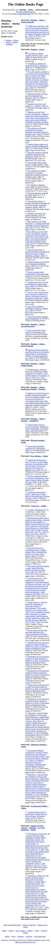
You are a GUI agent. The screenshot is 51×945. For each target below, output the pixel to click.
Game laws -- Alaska (38, 506)
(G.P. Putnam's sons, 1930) (37, 80)
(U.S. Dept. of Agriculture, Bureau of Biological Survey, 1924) (37, 689)
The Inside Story (40, 936)
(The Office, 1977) (37, 586)
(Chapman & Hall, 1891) (37, 224)
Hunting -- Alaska (12, 40)
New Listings (20, 931)
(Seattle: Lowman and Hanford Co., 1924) (37, 354)
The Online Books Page (25, 4)
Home (4, 931)
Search (11, 931)
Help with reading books (12, 925)
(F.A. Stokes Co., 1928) (36, 66)
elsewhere (12, 33)
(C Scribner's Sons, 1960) (36, 174)
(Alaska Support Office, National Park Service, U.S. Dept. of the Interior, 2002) (36, 552)
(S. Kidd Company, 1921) (36, 164)
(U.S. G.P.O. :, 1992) (37, 850)
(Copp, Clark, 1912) (37, 238)
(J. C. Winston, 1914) (35, 105)
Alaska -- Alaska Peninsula (12, 43)
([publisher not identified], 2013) (37, 724)
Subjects (44, 931)
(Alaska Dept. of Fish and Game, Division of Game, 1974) (36, 815)
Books (7, 936)
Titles (37, 931)
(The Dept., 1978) (36, 633)
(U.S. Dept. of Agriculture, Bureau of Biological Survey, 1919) (37, 660)
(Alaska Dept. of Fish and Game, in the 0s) (37, 274)
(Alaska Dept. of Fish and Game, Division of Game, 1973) (37, 495)
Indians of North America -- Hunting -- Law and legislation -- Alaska (33, 828)
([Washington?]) (37, 510)
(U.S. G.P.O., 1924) (37, 374)
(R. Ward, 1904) (36, 194)
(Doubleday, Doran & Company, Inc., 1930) (36, 308)
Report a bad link (29, 925)
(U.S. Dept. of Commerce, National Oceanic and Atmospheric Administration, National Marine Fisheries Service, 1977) (37, 759)
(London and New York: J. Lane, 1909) (37, 55)
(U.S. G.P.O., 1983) (37, 526)
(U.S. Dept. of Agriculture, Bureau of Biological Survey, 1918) (37, 646)
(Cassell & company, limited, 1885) (37, 204)
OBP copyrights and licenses (25, 942)
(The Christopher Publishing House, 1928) (37, 264)
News (14, 936)
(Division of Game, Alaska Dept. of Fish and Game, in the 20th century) (36, 428)
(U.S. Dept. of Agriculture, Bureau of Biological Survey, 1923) (37, 675)
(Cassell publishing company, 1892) (37, 253)
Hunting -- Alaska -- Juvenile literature (33, 325)
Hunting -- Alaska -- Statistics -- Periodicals (33, 420)
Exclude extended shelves (25, 12)
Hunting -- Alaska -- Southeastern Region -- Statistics (33, 388)
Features (21, 936)
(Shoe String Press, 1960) (36, 284)
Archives (29, 936)
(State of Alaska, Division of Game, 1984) (37, 479)
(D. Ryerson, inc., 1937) (37, 31)
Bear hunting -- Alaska (39, 456)
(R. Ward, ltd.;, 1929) (36, 295)
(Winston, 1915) (35, 214)
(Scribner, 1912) (37, 118)
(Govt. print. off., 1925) (37, 569)
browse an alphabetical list (20, 14)
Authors (30, 931)
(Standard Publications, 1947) (36, 146)
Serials (25, 933)
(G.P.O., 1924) (37, 612)
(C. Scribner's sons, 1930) (37, 131)
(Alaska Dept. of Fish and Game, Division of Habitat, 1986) (37, 400)
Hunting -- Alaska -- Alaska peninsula (33, 21)
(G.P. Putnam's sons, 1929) (35, 332)
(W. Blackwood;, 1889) (35, 448)
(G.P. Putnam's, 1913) (36, 96)
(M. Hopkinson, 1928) (36, 154)
